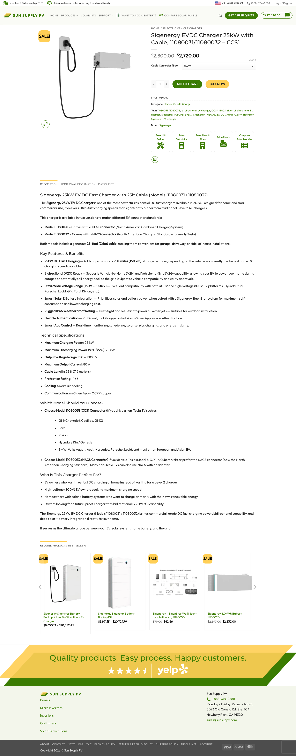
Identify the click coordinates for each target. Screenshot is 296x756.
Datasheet (106, 184)
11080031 (162, 110)
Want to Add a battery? (136, 15)
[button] (284, 3)
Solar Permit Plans (53, 731)
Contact (58, 744)
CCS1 (214, 110)
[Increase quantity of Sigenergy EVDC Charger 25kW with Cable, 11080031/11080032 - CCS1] (166, 84)
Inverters (47, 715)
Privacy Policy (105, 744)
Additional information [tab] (78, 184)
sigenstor (248, 114)
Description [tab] (49, 184)
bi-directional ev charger (196, 110)
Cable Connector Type (164, 65)
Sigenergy (165, 125)
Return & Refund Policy (135, 744)
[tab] (53, 545)
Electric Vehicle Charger (182, 28)
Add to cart (187, 84)
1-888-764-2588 (223, 699)
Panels (45, 700)
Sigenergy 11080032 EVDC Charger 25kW (217, 114)
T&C (88, 744)
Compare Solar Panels (178, 15)
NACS (222, 110)
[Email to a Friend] (154, 159)
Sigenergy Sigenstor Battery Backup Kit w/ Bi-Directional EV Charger (63, 617)
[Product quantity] (160, 84)
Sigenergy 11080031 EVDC (176, 114)
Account (206, 744)
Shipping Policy (167, 744)
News (71, 744)
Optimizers (48, 723)
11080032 (174, 110)
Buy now (217, 84)
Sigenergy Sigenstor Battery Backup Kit (116, 615)
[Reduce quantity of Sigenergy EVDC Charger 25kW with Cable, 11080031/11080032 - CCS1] (153, 84)
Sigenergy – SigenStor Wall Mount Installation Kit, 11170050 (175, 615)
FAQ (81, 744)
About (45, 744)
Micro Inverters (51, 708)
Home (54, 15)
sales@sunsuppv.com (222, 720)
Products (69, 15)
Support (106, 15)
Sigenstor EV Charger (163, 118)
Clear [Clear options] (252, 59)
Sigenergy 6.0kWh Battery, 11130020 (225, 615)
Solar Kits (88, 15)
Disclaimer (189, 744)
